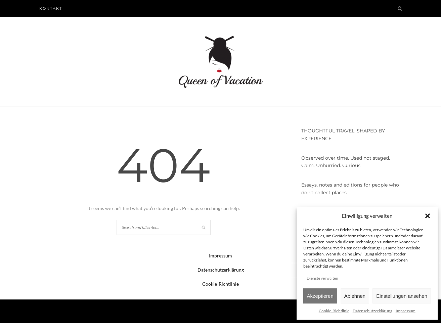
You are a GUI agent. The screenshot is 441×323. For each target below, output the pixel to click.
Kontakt (50, 8)
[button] (427, 215)
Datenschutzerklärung (372, 310)
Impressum (405, 310)
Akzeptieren (320, 296)
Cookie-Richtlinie (334, 310)
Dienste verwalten (322, 278)
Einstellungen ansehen (401, 296)
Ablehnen (354, 296)
